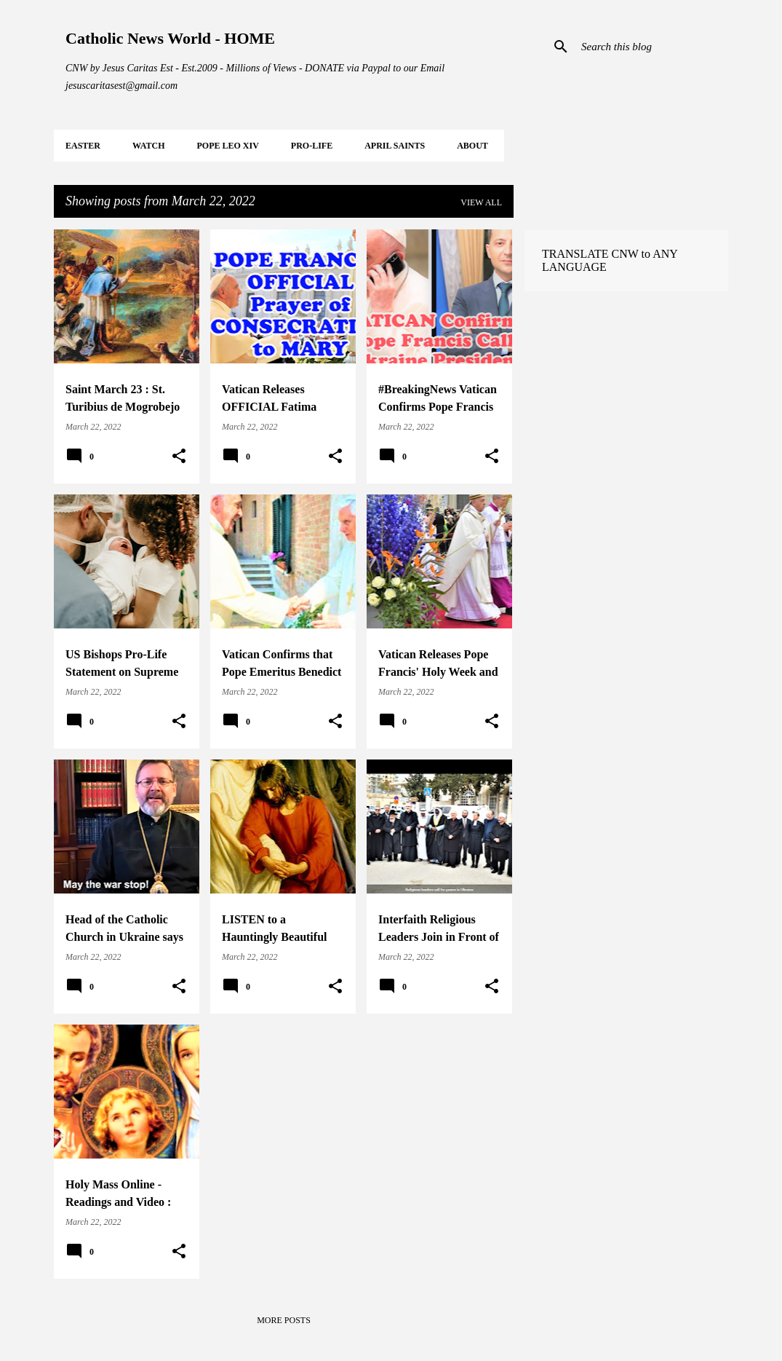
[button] (179, 456)
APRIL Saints (394, 146)
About (472, 146)
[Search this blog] (651, 46)
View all (481, 202)
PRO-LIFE (311, 146)
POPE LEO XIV (227, 146)
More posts (284, 1320)
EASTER (82, 146)
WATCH (148, 146)
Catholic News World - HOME (170, 38)
